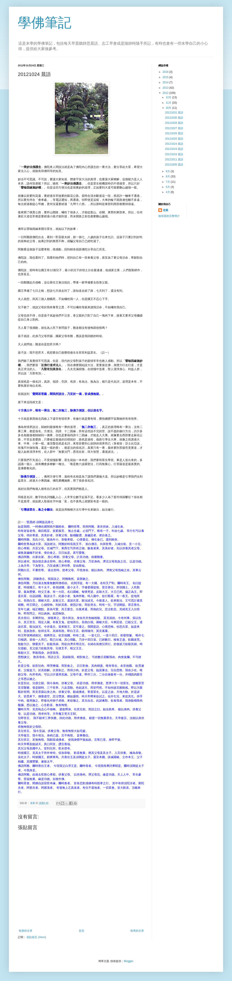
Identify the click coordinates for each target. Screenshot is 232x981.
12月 (169, 97)
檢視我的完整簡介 (169, 216)
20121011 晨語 (174, 159)
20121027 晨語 (174, 128)
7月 (168, 181)
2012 (166, 92)
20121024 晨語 (174, 143)
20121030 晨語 (174, 117)
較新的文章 (25, 930)
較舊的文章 (137, 930)
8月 (168, 176)
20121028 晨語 (174, 122)
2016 (166, 71)
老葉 (165, 210)
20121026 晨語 (174, 133)
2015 (166, 77)
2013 (166, 87)
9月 (168, 171)
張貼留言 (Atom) (36, 937)
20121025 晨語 (174, 138)
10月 (169, 107)
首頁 (81, 930)
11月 (169, 102)
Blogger (128, 961)
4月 (168, 192)
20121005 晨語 (174, 164)
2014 (166, 82)
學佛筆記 (44, 22)
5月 (168, 187)
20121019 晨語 (174, 149)
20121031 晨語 (174, 112)
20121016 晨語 (174, 154)
